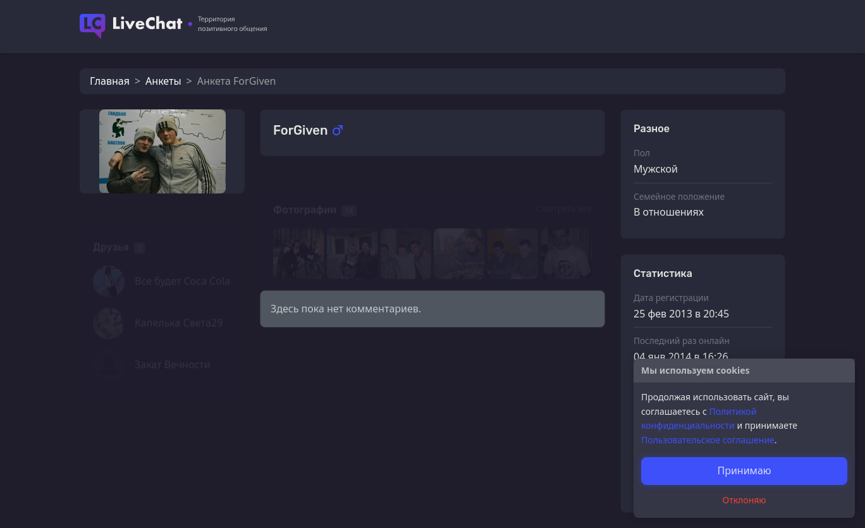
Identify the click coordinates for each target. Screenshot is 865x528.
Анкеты (163, 81)
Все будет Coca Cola (182, 264)
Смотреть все (564, 191)
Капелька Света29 (179, 305)
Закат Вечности (173, 347)
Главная (110, 81)
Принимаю (744, 470)
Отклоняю (744, 500)
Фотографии (304, 193)
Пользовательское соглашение (708, 440)
